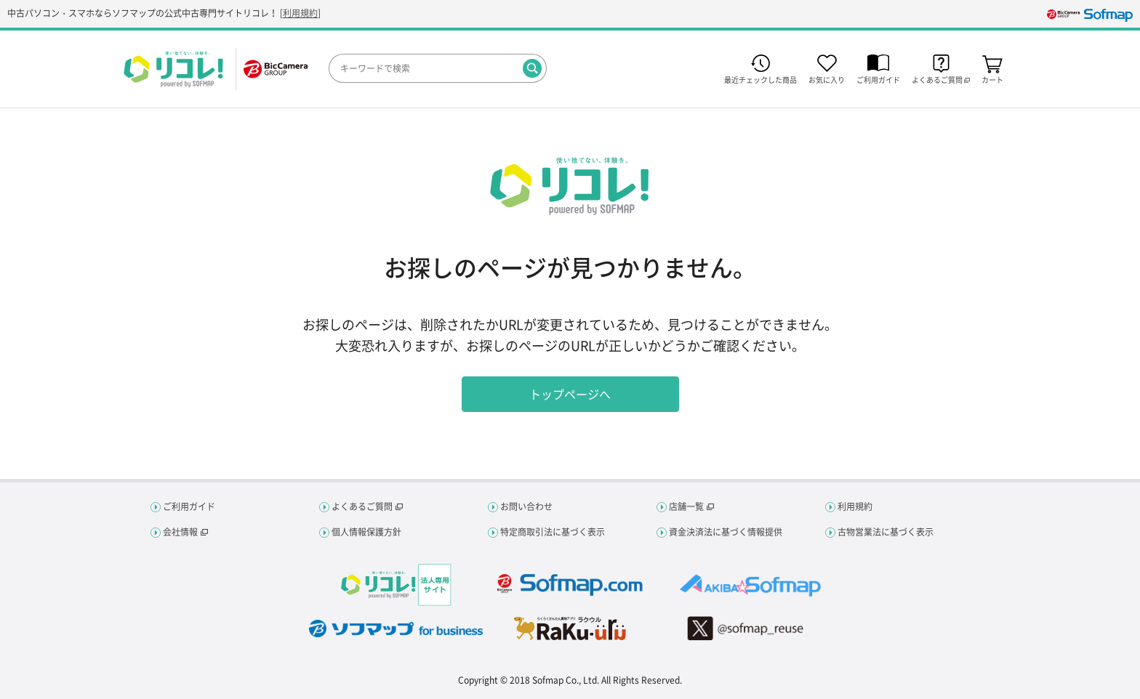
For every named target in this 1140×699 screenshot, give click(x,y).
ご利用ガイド (878, 79)
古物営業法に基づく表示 (886, 531)
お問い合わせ (526, 506)
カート (992, 79)
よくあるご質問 (362, 506)
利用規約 (300, 13)
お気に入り (826, 79)
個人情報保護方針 (366, 531)
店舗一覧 (686, 506)
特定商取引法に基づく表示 (552, 531)
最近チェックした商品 (760, 79)
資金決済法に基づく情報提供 (725, 531)
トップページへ (570, 394)
